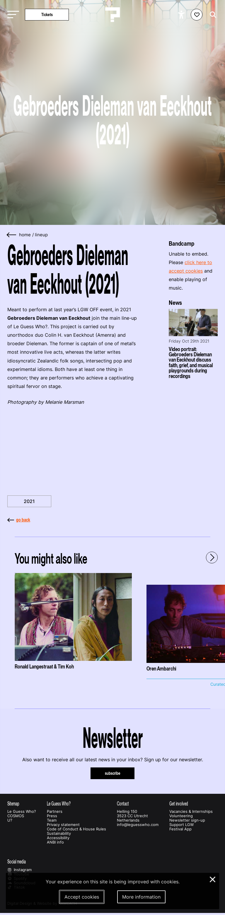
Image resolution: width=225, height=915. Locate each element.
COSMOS (15, 816)
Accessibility (58, 838)
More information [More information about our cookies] (141, 897)
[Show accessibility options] (182, 15)
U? (9, 820)
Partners (54, 811)
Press (52, 816)
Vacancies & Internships (191, 811)
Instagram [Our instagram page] (19, 870)
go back (18, 520)
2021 (29, 501)
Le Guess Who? (21, 811)
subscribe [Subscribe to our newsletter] (112, 773)
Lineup (41, 234)
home (25, 234)
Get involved (178, 803)
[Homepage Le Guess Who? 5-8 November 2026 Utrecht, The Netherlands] (112, 14)
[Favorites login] (196, 14)
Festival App (180, 829)
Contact (123, 803)
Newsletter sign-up (187, 820)
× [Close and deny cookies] (212, 879)
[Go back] (11, 235)
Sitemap (13, 803)
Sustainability (59, 833)
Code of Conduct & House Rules (76, 829)
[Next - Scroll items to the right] (212, 557)
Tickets (47, 14)
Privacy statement (63, 824)
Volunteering (181, 816)
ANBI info (55, 842)
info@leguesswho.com (137, 824)
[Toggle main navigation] (11, 14)
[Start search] (211, 15)
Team (52, 820)
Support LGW (181, 824)
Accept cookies (81, 897)
